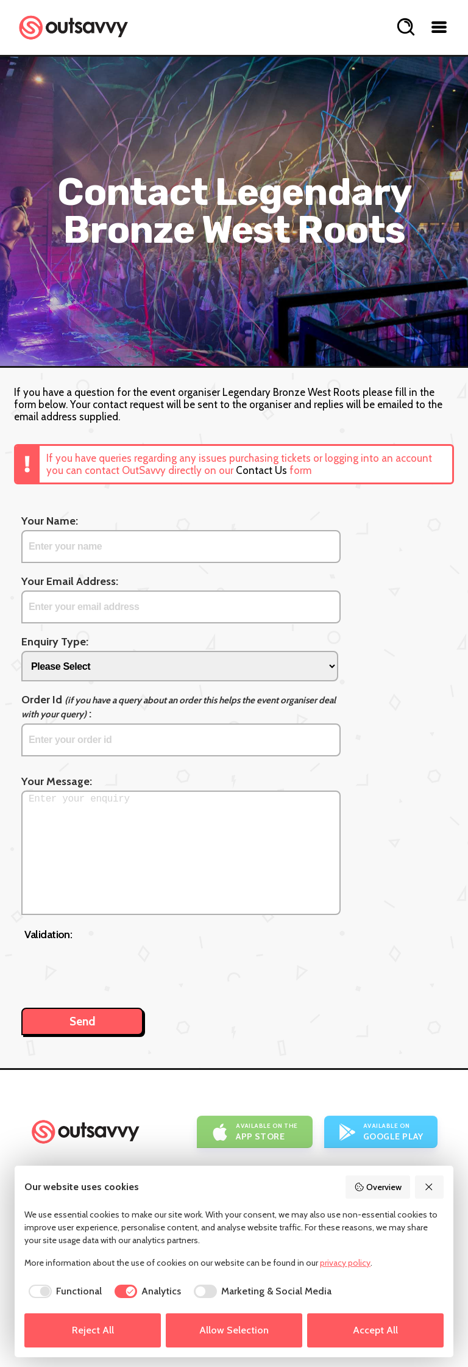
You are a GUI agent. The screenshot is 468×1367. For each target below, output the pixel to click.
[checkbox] (63, 1291)
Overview (378, 1187)
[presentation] (117, 968)
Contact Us (261, 470)
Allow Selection (234, 1330)
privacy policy (345, 1262)
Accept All (375, 1330)
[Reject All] (429, 1187)
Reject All (93, 1330)
